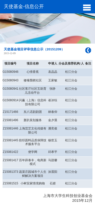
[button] (87, 7)
